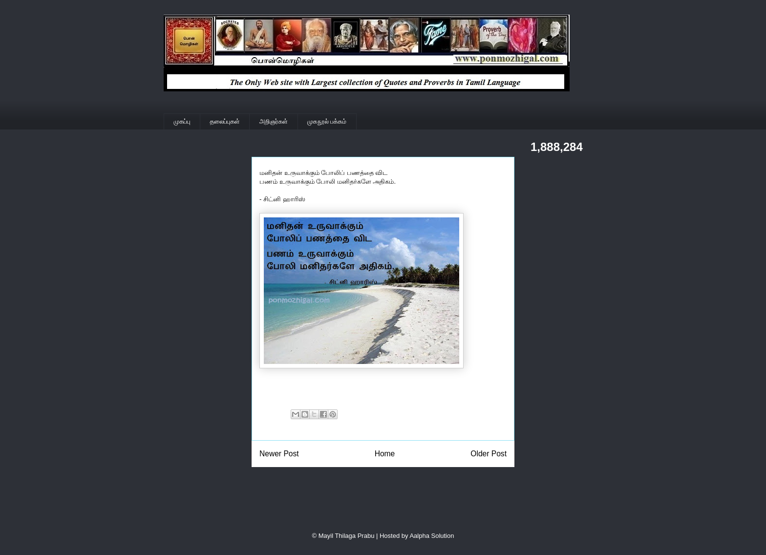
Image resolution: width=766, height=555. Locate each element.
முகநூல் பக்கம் (326, 121)
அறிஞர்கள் (273, 121)
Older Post (488, 453)
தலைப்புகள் (225, 121)
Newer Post (279, 453)
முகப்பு (182, 121)
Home (385, 453)
